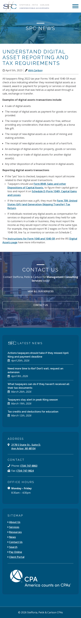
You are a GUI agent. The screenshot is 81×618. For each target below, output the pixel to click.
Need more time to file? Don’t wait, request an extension (35, 370)
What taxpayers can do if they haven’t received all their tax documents (38, 386)
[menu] (75, 6)
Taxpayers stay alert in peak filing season (33, 399)
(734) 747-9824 (25, 470)
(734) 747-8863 (28, 465)
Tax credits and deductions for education (33, 411)
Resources (15, 532)
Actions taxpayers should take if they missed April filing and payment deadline (38, 354)
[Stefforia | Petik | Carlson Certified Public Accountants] (25, 6)
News (12, 537)
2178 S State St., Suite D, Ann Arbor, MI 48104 (26, 446)
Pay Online (15, 552)
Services (14, 527)
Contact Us (40, 305)
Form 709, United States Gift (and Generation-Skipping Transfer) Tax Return (42, 204)
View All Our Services (41, 291)
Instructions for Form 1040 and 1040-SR (31, 238)
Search (13, 547)
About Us (14, 522)
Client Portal (16, 557)
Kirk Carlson (35, 70)
